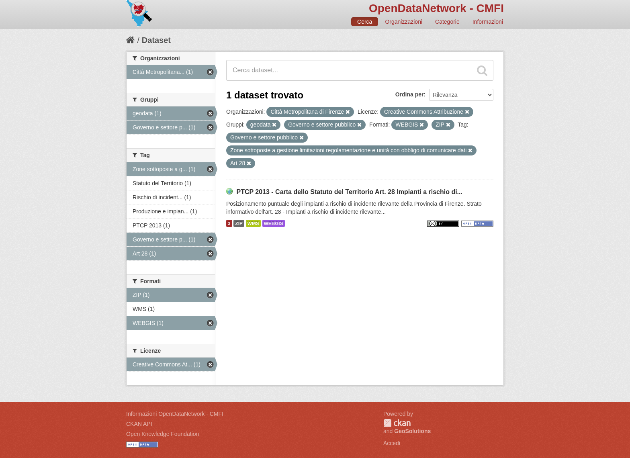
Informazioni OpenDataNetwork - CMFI (174, 414)
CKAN (397, 423)
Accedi (391, 443)
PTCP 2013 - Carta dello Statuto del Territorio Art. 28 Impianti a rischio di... (349, 191)
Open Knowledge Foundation (162, 434)
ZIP (238, 223)
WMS (253, 223)
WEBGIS (273, 223)
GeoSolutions (412, 431)
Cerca (364, 21)
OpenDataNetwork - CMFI (436, 8)
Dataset (156, 40)
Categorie (447, 21)
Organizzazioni (403, 21)
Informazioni (487, 21)
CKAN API (139, 424)
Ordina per (409, 94)
